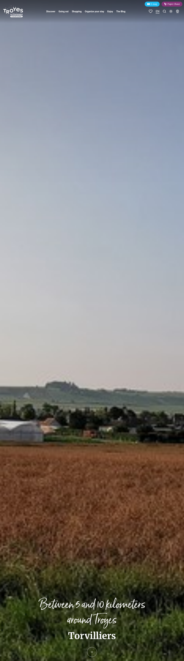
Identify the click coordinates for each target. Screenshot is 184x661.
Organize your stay (94, 11)
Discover (50, 11)
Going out (64, 11)
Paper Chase (173, 4)
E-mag (154, 4)
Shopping (77, 11)
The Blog (120, 11)
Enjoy (110, 11)
